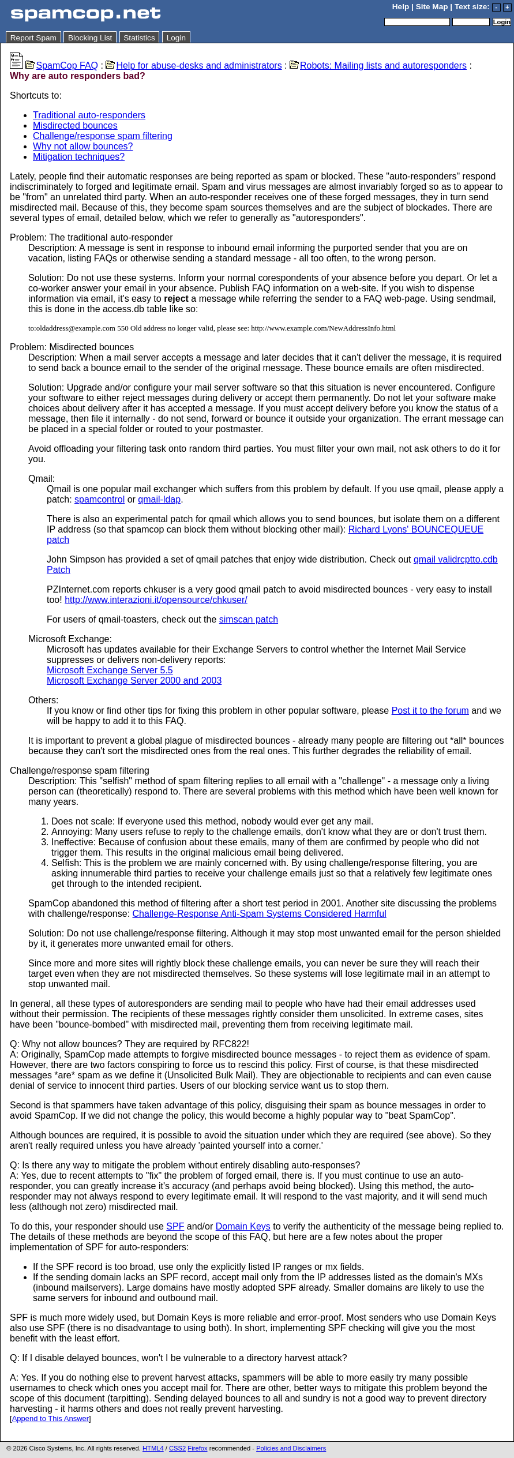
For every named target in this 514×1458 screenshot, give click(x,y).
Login (176, 37)
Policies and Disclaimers (291, 1448)
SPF (175, 1226)
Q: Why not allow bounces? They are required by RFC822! (129, 1044)
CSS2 (177, 1448)
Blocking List (90, 37)
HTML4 (153, 1448)
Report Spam (33, 37)
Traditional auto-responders (89, 115)
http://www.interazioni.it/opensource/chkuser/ (156, 600)
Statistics (139, 37)
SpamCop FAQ (61, 65)
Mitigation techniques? (79, 157)
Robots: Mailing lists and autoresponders (378, 65)
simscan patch (248, 619)
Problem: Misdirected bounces (72, 347)
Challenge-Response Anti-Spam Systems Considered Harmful (260, 914)
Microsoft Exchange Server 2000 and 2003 (134, 680)
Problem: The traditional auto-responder (91, 237)
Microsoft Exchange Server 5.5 (110, 670)
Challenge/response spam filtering (102, 136)
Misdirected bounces (75, 125)
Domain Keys (243, 1226)
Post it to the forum (430, 710)
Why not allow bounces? (83, 146)
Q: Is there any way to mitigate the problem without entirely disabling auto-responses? (185, 1165)
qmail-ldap (159, 499)
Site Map (432, 6)
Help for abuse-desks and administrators (194, 65)
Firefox (197, 1448)
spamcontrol (99, 499)
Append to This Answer (50, 1418)
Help (400, 6)
